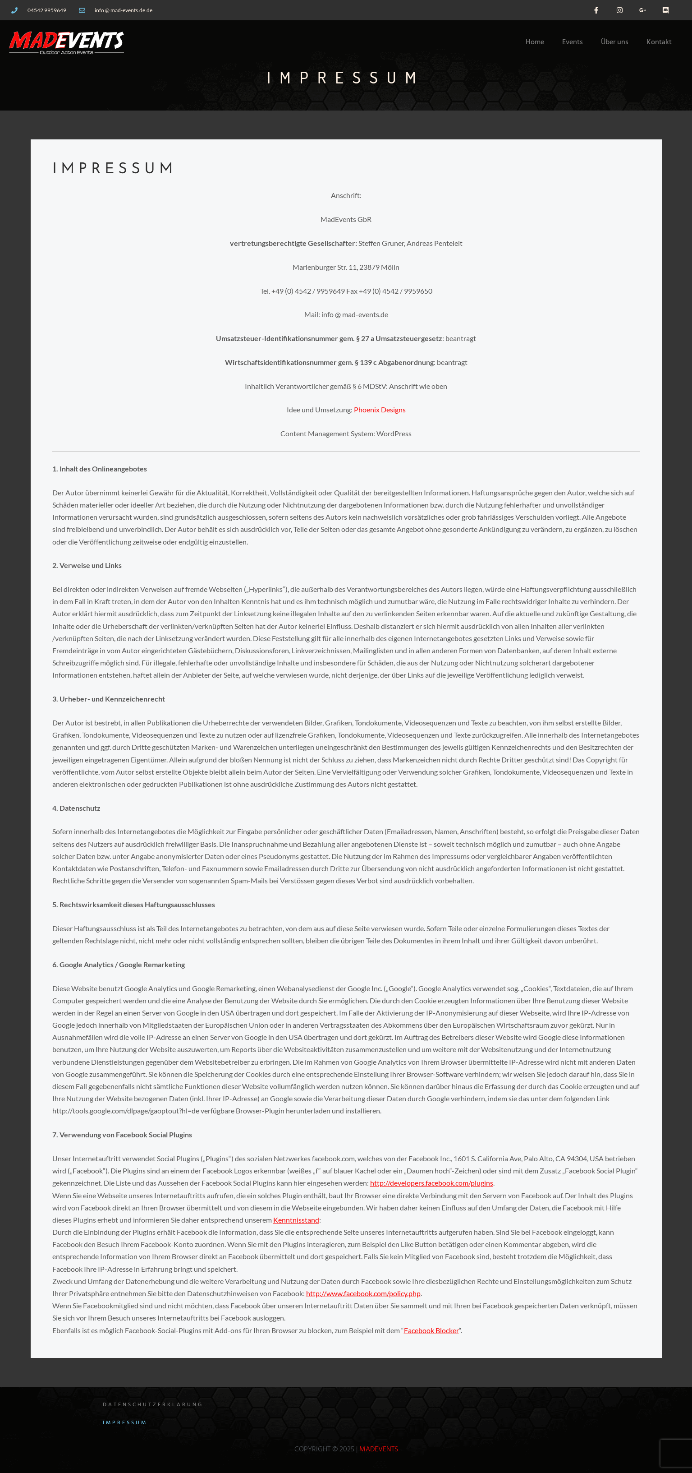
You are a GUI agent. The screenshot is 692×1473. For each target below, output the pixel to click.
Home (535, 42)
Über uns (614, 42)
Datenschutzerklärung (153, 1404)
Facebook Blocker (431, 1330)
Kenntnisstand (296, 1219)
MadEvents (378, 1449)
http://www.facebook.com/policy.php (363, 1293)
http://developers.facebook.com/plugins (431, 1182)
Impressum (125, 1422)
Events (572, 42)
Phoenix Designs (380, 409)
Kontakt (659, 42)
